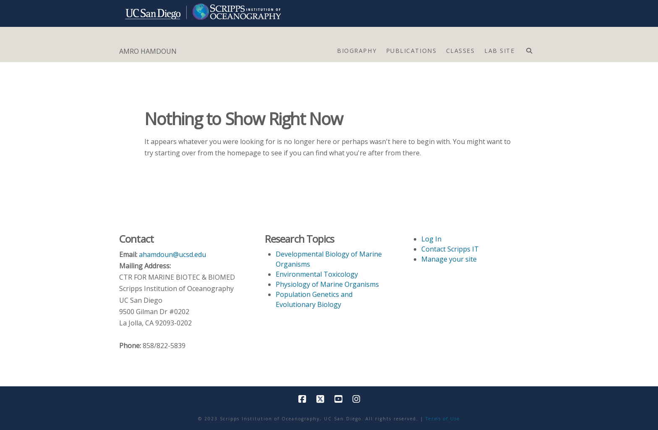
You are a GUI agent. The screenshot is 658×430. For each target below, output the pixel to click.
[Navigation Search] (529, 48)
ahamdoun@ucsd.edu (172, 254)
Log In (431, 239)
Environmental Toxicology (317, 274)
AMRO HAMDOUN (148, 51)
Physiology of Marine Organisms (327, 284)
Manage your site (449, 259)
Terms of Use (443, 419)
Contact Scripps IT (450, 249)
